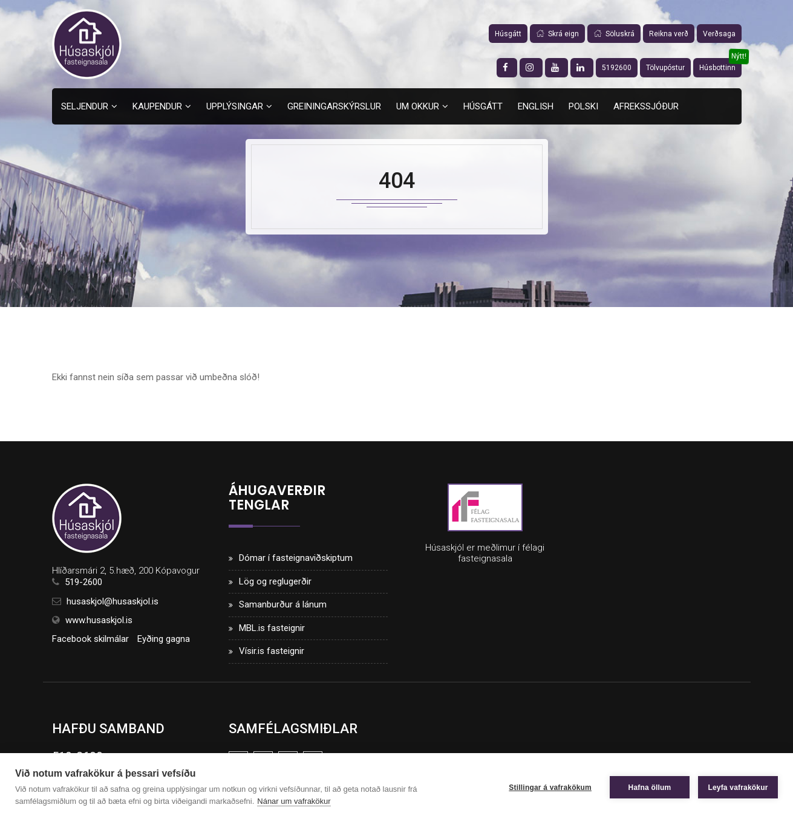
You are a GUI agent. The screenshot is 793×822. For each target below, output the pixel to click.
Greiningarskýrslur (334, 106)
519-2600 (83, 582)
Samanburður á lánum (283, 604)
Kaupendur (157, 106)
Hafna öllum (649, 787)
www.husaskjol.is (98, 620)
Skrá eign (557, 34)
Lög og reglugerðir (275, 581)
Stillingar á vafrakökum (550, 787)
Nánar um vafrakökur (293, 801)
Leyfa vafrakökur (738, 787)
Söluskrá (614, 34)
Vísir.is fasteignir (271, 651)
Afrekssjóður (646, 106)
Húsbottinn (717, 67)
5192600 (616, 67)
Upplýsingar (234, 106)
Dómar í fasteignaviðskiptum (296, 557)
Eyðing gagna (163, 638)
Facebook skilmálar (90, 638)
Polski (583, 106)
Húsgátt (508, 34)
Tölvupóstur (665, 67)
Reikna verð (668, 34)
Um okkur (417, 106)
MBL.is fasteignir (272, 628)
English (535, 106)
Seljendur (84, 106)
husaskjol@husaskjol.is (112, 601)
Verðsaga (719, 34)
